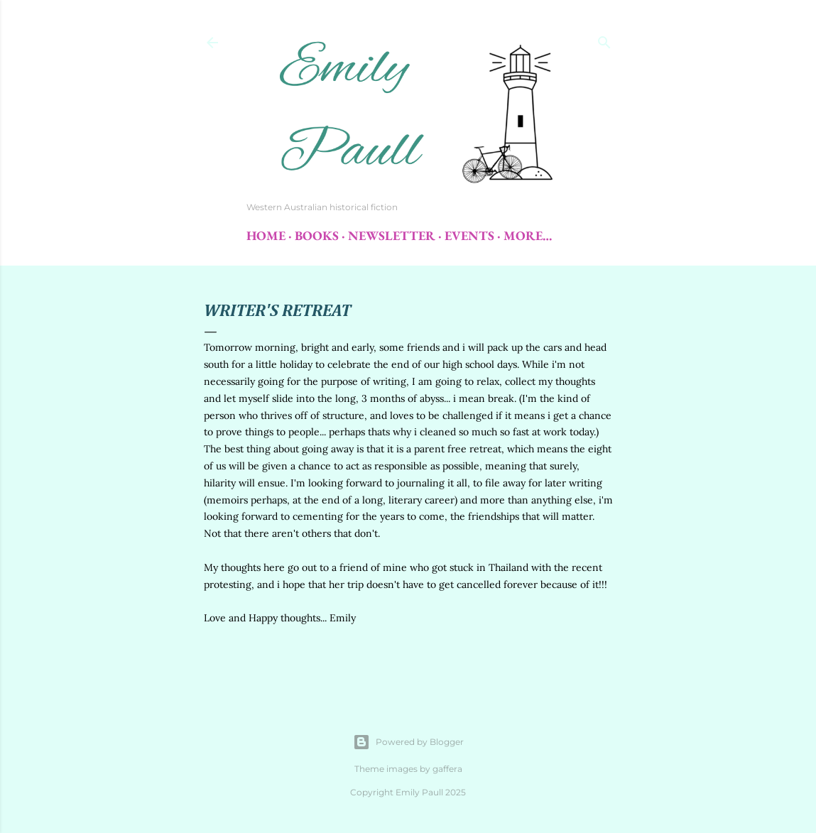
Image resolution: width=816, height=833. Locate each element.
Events (469, 235)
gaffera (447, 768)
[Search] (604, 39)
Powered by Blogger (408, 742)
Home (265, 235)
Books (317, 235)
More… (528, 235)
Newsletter (391, 235)
